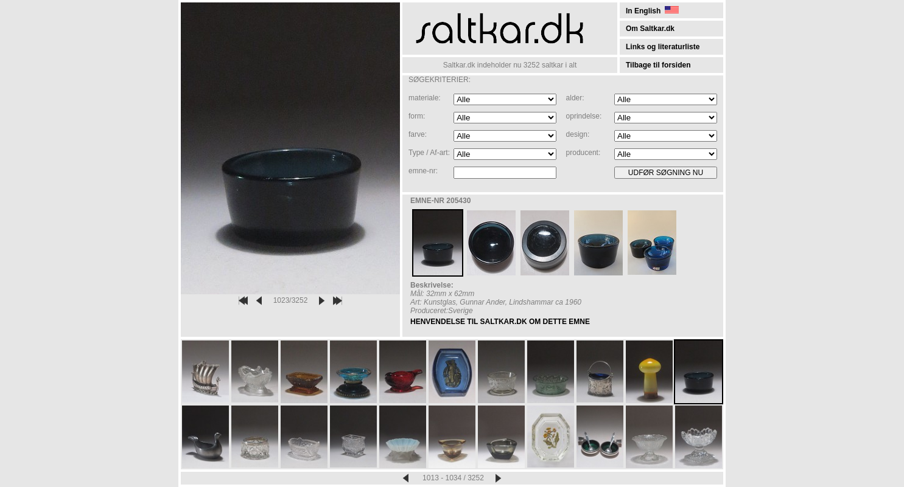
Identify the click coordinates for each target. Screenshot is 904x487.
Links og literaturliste (662, 47)
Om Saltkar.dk (650, 28)
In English (652, 11)
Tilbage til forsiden (658, 65)
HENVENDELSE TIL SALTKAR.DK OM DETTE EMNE (500, 321)
